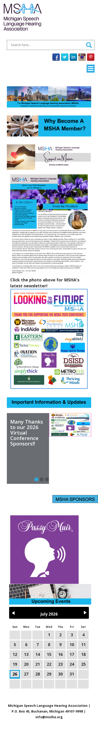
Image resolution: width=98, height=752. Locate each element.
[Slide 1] (42, 479)
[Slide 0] (36, 479)
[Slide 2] (47, 479)
